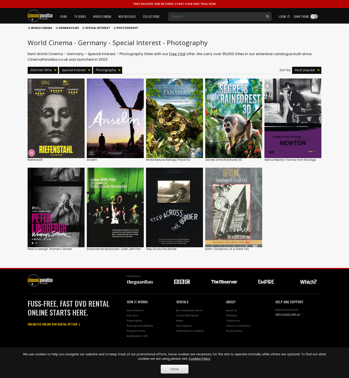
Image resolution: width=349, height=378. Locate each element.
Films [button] (63, 16)
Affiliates (231, 315)
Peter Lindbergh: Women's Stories (50, 249)
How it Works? (135, 310)
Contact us (233, 320)
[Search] (216, 16)
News (179, 320)
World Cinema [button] (102, 16)
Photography (127, 28)
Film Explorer (184, 326)
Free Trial (177, 53)
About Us (231, 310)
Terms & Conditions (238, 326)
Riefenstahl (35, 160)
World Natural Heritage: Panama (168, 160)
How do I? (133, 315)
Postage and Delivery (140, 326)
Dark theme (301, 16)
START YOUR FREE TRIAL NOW (175, 4)
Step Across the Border (161, 249)
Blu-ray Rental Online (189, 310)
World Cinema (41, 28)
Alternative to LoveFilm (190, 331)
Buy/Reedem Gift (137, 336)
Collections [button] (151, 16)
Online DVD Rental (187, 315)
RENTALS (183, 301)
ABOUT (231, 301)
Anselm (92, 160)
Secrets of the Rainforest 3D (223, 160)
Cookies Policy (199, 359)
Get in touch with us (287, 314)
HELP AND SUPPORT (290, 301)
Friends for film (136, 331)
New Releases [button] (127, 16)
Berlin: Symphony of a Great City (227, 249)
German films (69, 28)
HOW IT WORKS (137, 301)
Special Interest (97, 28)
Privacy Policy (234, 331)
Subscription (134, 320)
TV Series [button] (80, 16)
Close (174, 369)
